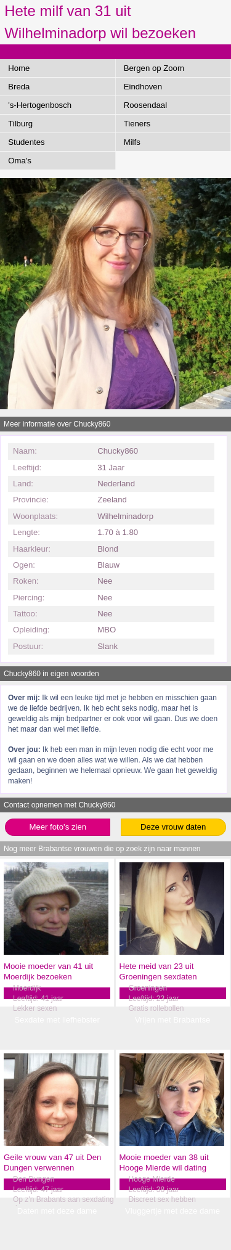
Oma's (19, 160)
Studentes (26, 142)
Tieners (137, 123)
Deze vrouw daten (173, 826)
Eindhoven (143, 86)
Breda (19, 86)
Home (19, 68)
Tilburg (20, 123)
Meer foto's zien (57, 826)
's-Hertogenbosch (39, 105)
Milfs (132, 142)
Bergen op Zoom (154, 68)
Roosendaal (145, 105)
